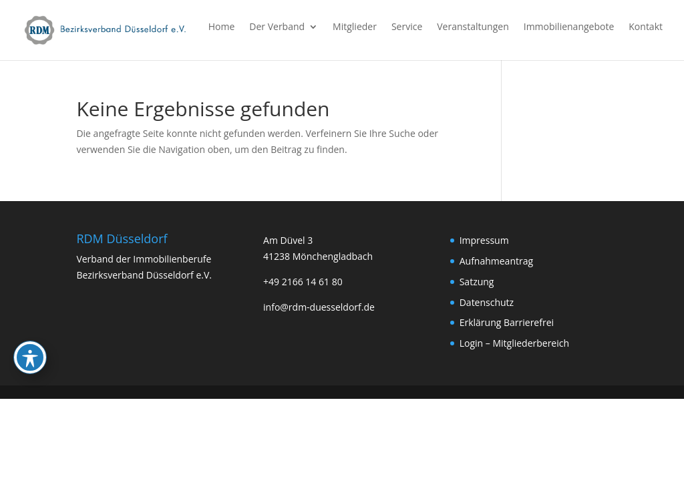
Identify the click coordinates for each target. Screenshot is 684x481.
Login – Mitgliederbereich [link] (514, 343)
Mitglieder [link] (355, 27)
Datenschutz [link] (487, 302)
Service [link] (406, 27)
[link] (106, 29)
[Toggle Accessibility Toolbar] (30, 319)
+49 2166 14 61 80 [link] (303, 281)
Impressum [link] (484, 240)
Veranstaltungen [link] (472, 27)
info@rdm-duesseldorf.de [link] (319, 307)
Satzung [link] (477, 281)
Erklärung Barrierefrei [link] (507, 322)
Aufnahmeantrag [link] (496, 261)
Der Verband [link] (277, 27)
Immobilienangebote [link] (569, 27)
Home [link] (221, 27)
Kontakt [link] (646, 27)
